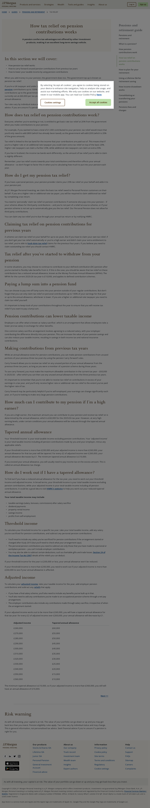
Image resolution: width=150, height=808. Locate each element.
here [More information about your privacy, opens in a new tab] (99, 94)
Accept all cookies (98, 102)
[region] (76, 95)
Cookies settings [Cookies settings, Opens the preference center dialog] (53, 102)
